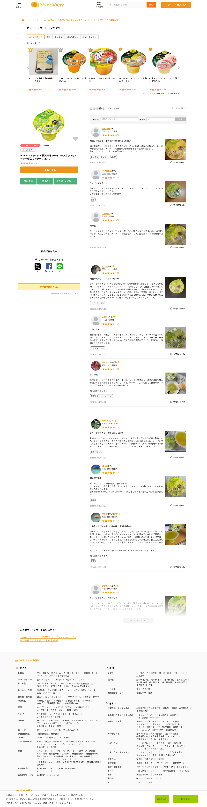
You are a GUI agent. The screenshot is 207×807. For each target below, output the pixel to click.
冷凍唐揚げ (58, 673)
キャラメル (94, 693)
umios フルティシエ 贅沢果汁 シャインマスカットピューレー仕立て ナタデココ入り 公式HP (48, 349)
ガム (61, 695)
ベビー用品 (113, 715)
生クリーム (56, 645)
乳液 (161, 727)
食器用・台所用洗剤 (180, 680)
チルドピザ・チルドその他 (48, 689)
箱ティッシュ (142, 706)
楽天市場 (28, 180)
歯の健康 (61, 772)
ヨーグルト (76, 645)
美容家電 (112, 735)
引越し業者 (141, 743)
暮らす (112, 676)
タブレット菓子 (50, 695)
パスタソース (49, 665)
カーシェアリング (144, 754)
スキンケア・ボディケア (118, 725)
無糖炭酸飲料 (78, 726)
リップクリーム (143, 725)
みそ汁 (62, 682)
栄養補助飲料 (93, 734)
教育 (110, 747)
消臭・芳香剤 (156, 706)
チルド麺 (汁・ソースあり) (48, 686)
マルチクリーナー (166, 711)
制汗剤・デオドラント (146, 731)
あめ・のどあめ (62, 693)
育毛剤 (161, 731)
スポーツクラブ (143, 739)
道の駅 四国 (180, 654)
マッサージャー (164, 735)
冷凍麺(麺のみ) (71, 675)
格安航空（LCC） (154, 750)
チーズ (66, 645)
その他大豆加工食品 (80, 658)
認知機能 (120, 772)
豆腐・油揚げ (63, 658)
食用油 (87, 669)
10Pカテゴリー (22, 769)
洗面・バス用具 (114, 694)
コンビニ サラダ (63, 710)
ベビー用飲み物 (174, 715)
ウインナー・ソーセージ (47, 656)
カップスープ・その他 (46, 682)
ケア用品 (112, 731)
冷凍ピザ (41, 675)
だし (47, 669)
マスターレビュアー (72, 769)
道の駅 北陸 (169, 652)
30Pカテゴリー (38, 769)
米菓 (59, 698)
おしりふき (141, 721)
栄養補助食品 (43, 706)
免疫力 (18, 772)
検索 (151, 4)
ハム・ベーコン (68, 656)
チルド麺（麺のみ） (71, 686)
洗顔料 (139, 694)
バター (52, 648)
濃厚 (49, 36)
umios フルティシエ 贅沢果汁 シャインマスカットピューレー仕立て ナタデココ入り (81, 19)
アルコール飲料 (25, 714)
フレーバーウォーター (67, 723)
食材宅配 (41, 747)
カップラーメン (44, 679)
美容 (171, 769)
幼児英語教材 (158, 747)
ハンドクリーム (159, 725)
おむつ (180, 718)
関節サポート (157, 772)
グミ (39, 695)
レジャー (112, 645)
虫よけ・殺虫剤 (171, 706)
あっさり (59, 36)
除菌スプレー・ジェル (146, 711)
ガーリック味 (83, 775)
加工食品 (22, 656)
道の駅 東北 (156, 652)
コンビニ (22, 710)
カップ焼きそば (80, 679)
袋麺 (69, 682)
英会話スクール (143, 747)
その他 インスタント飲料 (74, 734)
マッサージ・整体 (160, 739)
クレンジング (142, 727)
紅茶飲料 (65, 726)
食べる (23, 640)
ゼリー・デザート (34, 19)
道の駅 (111, 652)
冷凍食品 (22, 673)
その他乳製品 (63, 648)
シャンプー (141, 696)
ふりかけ (70, 669)
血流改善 (144, 772)
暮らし (111, 743)
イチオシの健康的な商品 (70, 741)
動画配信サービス (115, 665)
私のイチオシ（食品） (46, 741)
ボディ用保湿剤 (175, 725)
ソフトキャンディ (79, 693)
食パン (40, 652)
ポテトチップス (73, 695)
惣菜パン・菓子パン (65, 652)
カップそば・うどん (62, 679)
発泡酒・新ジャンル (54, 714)
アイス (58, 702)
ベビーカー (151, 718)
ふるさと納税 (183, 743)
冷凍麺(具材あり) (54, 675)
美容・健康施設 (114, 739)
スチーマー (150, 735)
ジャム (79, 669)
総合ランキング (35, 36)
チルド (21, 686)
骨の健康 (179, 769)
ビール (40, 714)
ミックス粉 (52, 662)
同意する (185, 799)
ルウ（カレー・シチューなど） (73, 662)
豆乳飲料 (41, 737)
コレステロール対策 (104, 772)
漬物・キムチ (43, 658)
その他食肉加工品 (85, 656)
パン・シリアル (25, 652)
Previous (29, 67)
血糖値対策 (49, 772)
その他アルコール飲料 (46, 719)
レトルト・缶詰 (25, 662)
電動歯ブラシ (179, 735)
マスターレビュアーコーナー (49, 743)
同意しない (162, 799)
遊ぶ (111, 640)
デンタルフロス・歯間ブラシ (170, 699)
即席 (20, 679)
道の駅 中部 (141, 654)
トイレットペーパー (145, 687)
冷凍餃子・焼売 (44, 673)
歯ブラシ (151, 699)
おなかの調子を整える (130, 769)
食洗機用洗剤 (142, 683)
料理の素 (41, 662)
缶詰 (39, 665)
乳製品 (21, 645)
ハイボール (70, 714)
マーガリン (42, 648)
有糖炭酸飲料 (92, 726)
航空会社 (112, 750)
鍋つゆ (96, 669)
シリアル (80, 652)
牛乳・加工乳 (43, 645)
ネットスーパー (54, 747)
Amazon (45, 180)
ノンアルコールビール (46, 716)
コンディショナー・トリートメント (164, 696)
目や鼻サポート (172, 772)
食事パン (49, 652)
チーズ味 (48, 775)
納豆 (53, 658)
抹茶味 (58, 775)
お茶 (39, 726)
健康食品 (55, 706)
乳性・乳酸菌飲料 (51, 726)
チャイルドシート (167, 718)
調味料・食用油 (25, 669)
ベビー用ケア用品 (156, 721)
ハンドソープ (164, 694)
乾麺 (76, 682)
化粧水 (153, 727)
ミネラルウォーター (45, 723)
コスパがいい (73, 36)
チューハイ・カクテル (87, 714)
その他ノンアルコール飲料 (70, 716)
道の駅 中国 (167, 654)
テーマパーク (142, 645)
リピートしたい (89, 36)
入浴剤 (176, 694)
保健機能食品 (24, 706)
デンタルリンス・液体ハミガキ (150, 702)
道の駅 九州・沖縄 (144, 657)
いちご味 (19, 775)
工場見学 (140, 648)
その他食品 (23, 741)
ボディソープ (150, 694)
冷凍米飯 (86, 673)
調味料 (40, 669)
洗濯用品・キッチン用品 (118, 680)
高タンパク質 (148, 769)
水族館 (153, 645)
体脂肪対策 (161, 769)
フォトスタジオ (143, 661)
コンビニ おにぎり (45, 710)
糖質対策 (93, 769)
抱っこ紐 (140, 718)
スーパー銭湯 (165, 645)
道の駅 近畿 (154, 654)
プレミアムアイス (71, 702)
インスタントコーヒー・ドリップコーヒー (55, 731)
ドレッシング (57, 669)
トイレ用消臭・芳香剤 (166, 687)
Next (177, 67)
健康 (85, 769)
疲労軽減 (28, 772)
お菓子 (21, 693)
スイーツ (22, 702)
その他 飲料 (70, 728)
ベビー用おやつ (157, 715)
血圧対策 (38, 772)
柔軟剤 (166, 680)
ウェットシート (174, 708)
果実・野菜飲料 (44, 728)
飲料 (20, 723)
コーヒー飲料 (84, 728)
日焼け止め (170, 727)
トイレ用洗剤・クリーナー (148, 690)
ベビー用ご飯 (142, 715)
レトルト (93, 662)
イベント (112, 661)
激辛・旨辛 (37, 775)
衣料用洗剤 (141, 680)
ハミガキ (140, 699)
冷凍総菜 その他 (72, 673)
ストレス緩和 (73, 772)
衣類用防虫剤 (142, 708)
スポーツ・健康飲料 (88, 723)
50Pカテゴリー (54, 769)
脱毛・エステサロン (179, 739)
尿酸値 (184, 772)
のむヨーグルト (91, 645)
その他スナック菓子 (45, 698)
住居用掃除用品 (157, 708)
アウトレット (179, 645)
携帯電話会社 (169, 743)
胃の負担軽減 (132, 772)
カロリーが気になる (109, 769)
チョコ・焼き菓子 (44, 693)
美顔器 (139, 735)
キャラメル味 (69, 775)
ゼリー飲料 (58, 728)
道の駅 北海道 (142, 652)
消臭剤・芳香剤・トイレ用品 (120, 687)
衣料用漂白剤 (154, 680)
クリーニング (154, 743)
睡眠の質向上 (87, 772)
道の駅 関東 (182, 652)
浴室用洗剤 (171, 702)
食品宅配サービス (26, 747)
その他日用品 (113, 706)
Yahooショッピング (65, 180)
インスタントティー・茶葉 (48, 734)
